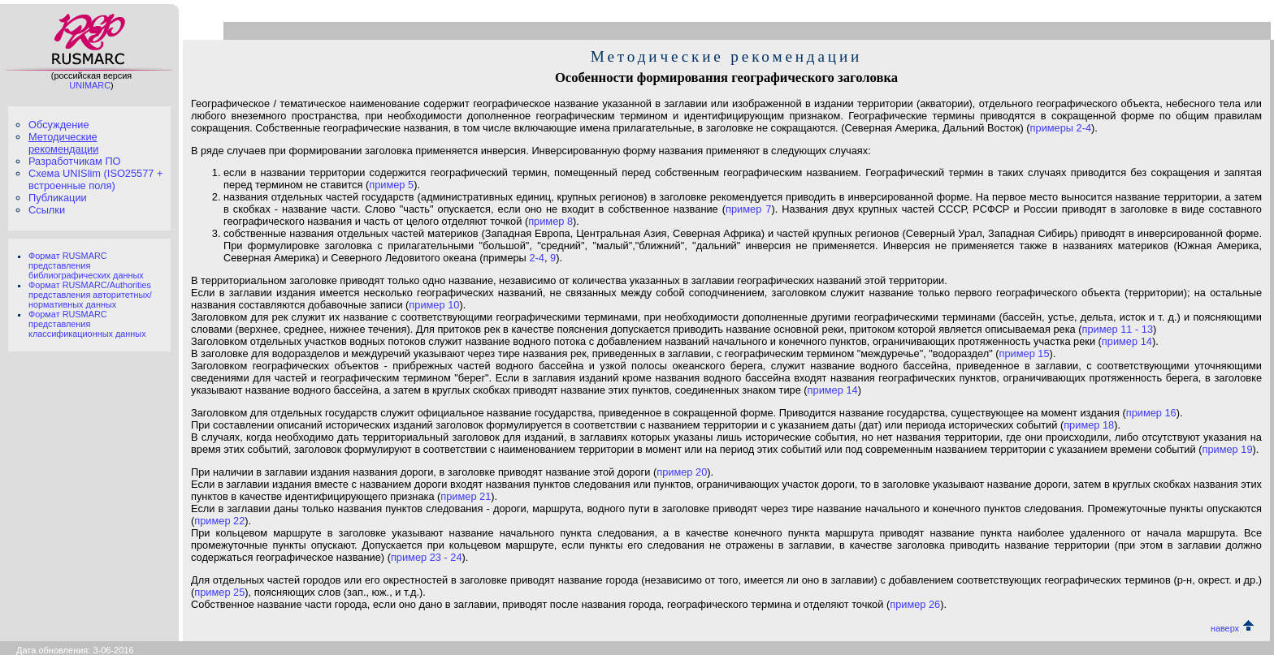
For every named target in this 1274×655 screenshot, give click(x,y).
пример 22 (219, 521)
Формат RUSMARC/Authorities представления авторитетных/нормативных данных (90, 294)
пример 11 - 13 (1117, 329)
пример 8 (550, 221)
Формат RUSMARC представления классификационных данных (87, 323)
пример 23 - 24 (426, 557)
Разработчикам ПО (74, 161)
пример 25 (219, 592)
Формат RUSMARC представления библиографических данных (86, 265)
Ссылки (46, 210)
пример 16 (1151, 413)
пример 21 (465, 496)
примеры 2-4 (1060, 128)
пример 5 (391, 185)
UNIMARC (89, 85)
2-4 (536, 258)
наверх (1232, 628)
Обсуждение (58, 125)
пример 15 (1024, 353)
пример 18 (1089, 425)
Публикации (57, 198)
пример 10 (434, 305)
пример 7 (748, 209)
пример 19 (1227, 449)
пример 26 (915, 604)
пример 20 (681, 472)
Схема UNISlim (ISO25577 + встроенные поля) (95, 179)
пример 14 (1127, 341)
